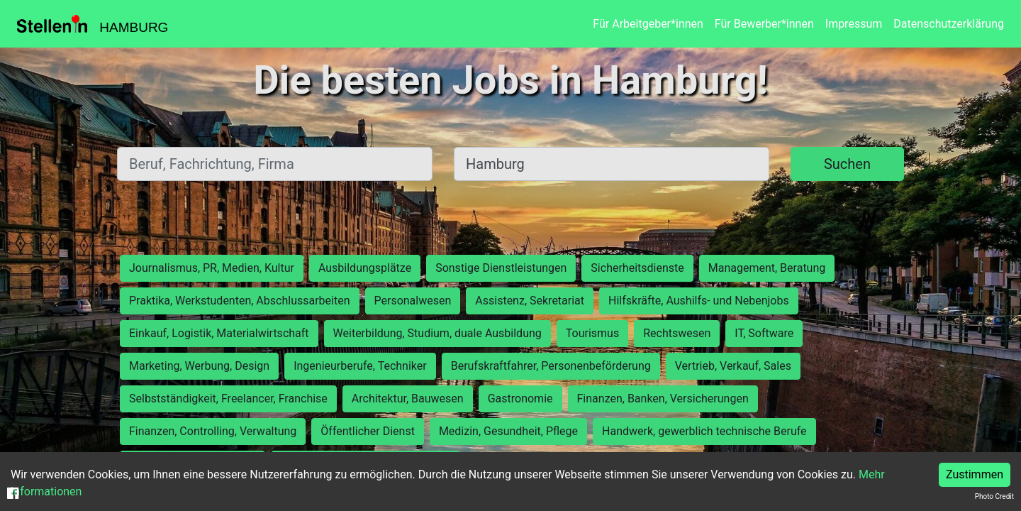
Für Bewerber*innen (764, 24)
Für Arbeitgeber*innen (648, 24)
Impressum (854, 24)
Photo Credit (994, 496)
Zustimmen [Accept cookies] (974, 474)
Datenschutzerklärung (948, 24)
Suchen (847, 163)
